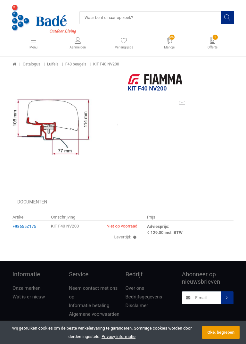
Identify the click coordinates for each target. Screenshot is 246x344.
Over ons (135, 288)
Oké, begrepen (220, 332)
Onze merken (26, 288)
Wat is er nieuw (28, 297)
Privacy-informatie (118, 336)
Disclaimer (137, 306)
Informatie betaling (89, 306)
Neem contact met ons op (93, 293)
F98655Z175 (24, 226)
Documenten (32, 202)
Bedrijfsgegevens (144, 297)
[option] (65, 127)
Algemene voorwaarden (94, 314)
